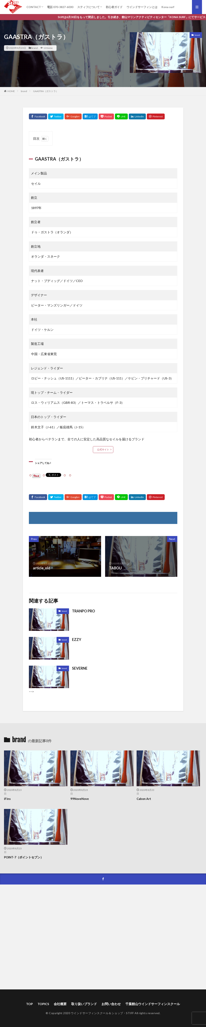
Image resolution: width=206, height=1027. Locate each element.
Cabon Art (144, 798)
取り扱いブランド (84, 1004)
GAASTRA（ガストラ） (45, 91)
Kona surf (167, 7)
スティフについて (88, 7)
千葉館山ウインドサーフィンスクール (152, 1004)
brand (34, 47)
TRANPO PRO (83, 611)
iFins (7, 798)
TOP (29, 1004)
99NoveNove (79, 798)
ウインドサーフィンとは (142, 7)
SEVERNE (79, 668)
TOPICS (43, 1004)
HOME (11, 91)
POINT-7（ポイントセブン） (23, 857)
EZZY (76, 639)
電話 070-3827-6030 (60, 7)
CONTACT (33, 7)
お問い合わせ (111, 1004)
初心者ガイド (114, 7)
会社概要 (60, 1004)
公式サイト (103, 449)
